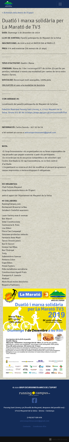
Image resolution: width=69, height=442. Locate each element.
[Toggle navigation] (60, 4)
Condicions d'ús (39, 426)
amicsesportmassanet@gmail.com (40, 132)
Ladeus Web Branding (59, 439)
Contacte (27, 426)
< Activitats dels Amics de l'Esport (17, 12)
